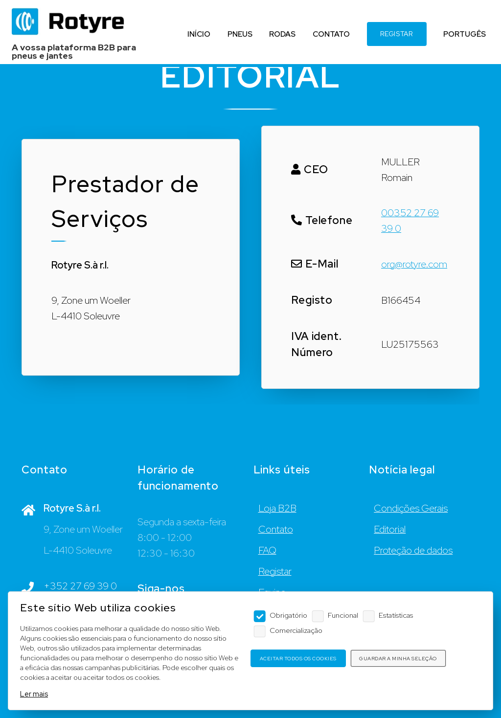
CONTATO (330, 34)
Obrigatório (288, 615)
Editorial (390, 529)
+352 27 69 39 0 (80, 586)
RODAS (282, 34)
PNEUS (239, 34)
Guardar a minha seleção (398, 658)
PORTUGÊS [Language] (464, 34)
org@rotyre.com (414, 264)
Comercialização (296, 630)
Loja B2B (277, 508)
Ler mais (34, 693)
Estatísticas (396, 615)
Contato (275, 529)
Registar (275, 571)
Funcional (343, 615)
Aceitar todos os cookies (298, 658)
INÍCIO (198, 34)
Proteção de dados (413, 550)
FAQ (267, 550)
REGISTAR (396, 33)
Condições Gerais (411, 508)
